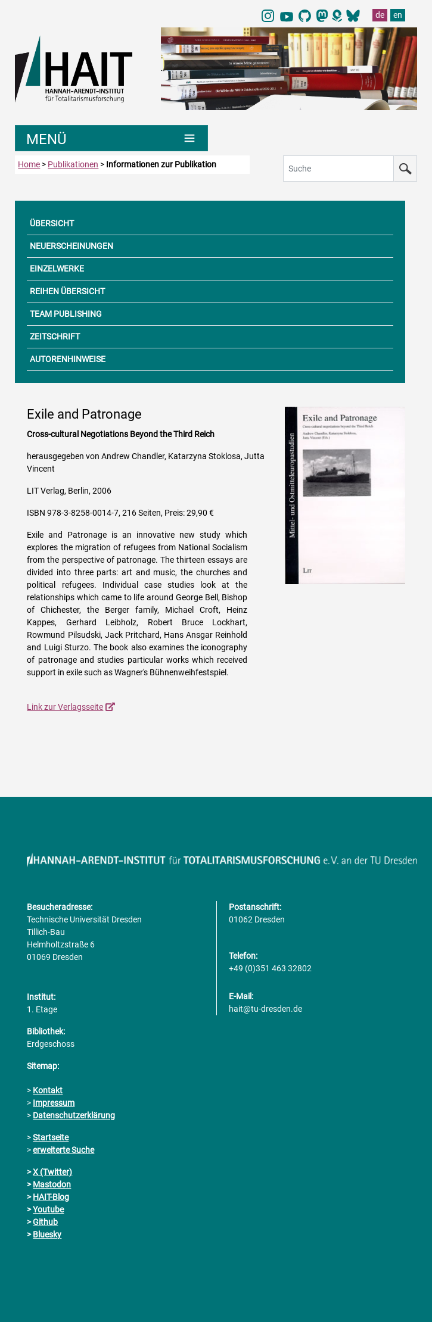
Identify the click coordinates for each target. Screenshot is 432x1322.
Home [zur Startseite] (29, 164)
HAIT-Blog (51, 1197)
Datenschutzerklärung (74, 1115)
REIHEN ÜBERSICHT (67, 291)
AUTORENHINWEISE (67, 359)
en (397, 15)
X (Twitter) (52, 1172)
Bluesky (47, 1234)
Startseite (51, 1137)
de (379, 15)
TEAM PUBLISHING (66, 314)
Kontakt (48, 1090)
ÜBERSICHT (52, 223)
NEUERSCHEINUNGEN (71, 246)
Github (45, 1222)
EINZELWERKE (57, 268)
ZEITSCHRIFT (55, 336)
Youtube (48, 1209)
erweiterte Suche (63, 1150)
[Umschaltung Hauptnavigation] (111, 138)
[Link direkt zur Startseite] (82, 68)
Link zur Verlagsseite (65, 707)
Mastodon (52, 1184)
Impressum (53, 1103)
